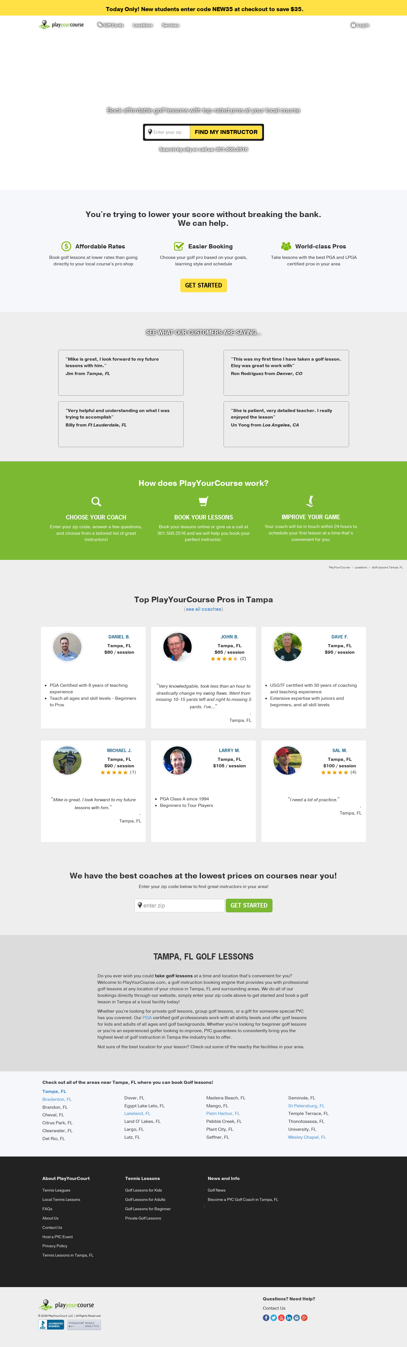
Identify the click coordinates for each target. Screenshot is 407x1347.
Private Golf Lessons (143, 1218)
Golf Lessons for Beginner (148, 1209)
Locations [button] (142, 25)
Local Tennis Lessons (61, 1199)
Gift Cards (111, 25)
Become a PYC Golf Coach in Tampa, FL (243, 1199)
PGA (147, 1018)
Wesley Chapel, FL (307, 1137)
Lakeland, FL (137, 1113)
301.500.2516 (171, 533)
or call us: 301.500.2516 (220, 149)
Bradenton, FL (57, 1099)
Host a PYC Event (57, 1237)
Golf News (217, 1190)
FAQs (47, 1209)
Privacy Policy (54, 1246)
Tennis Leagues (56, 1190)
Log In (360, 25)
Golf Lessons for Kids (143, 1190)
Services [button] (170, 25)
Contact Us (52, 1227)
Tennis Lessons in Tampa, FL (67, 1255)
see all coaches (203, 609)
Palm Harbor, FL (223, 1113)
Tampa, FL (54, 1091)
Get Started (203, 285)
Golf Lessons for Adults (145, 1199)
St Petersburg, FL (306, 1106)
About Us (50, 1218)
